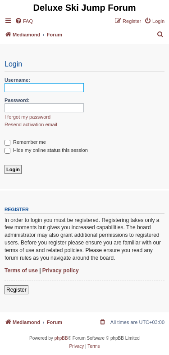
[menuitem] (24, 21)
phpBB (61, 338)
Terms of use (21, 270)
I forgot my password (27, 117)
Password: (17, 100)
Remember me (25, 142)
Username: (17, 80)
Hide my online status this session (46, 150)
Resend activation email (31, 124)
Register (16, 290)
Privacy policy (60, 270)
